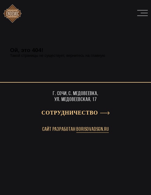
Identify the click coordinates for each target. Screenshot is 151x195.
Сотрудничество (69, 113)
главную (98, 55)
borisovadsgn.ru (92, 129)
